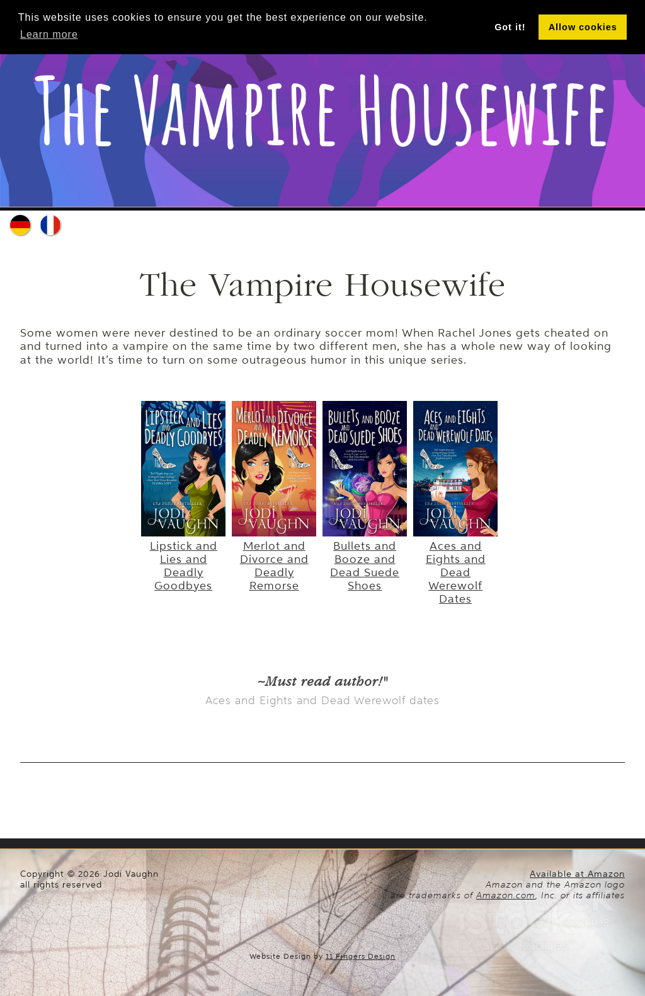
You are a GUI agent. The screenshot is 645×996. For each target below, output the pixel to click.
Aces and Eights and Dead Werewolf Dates (455, 565)
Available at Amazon (577, 874)
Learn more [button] (49, 34)
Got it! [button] (509, 27)
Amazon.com (505, 895)
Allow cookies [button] (583, 27)
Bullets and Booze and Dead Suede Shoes (364, 559)
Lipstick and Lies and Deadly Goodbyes (183, 559)
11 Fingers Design (361, 956)
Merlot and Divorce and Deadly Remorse (274, 559)
